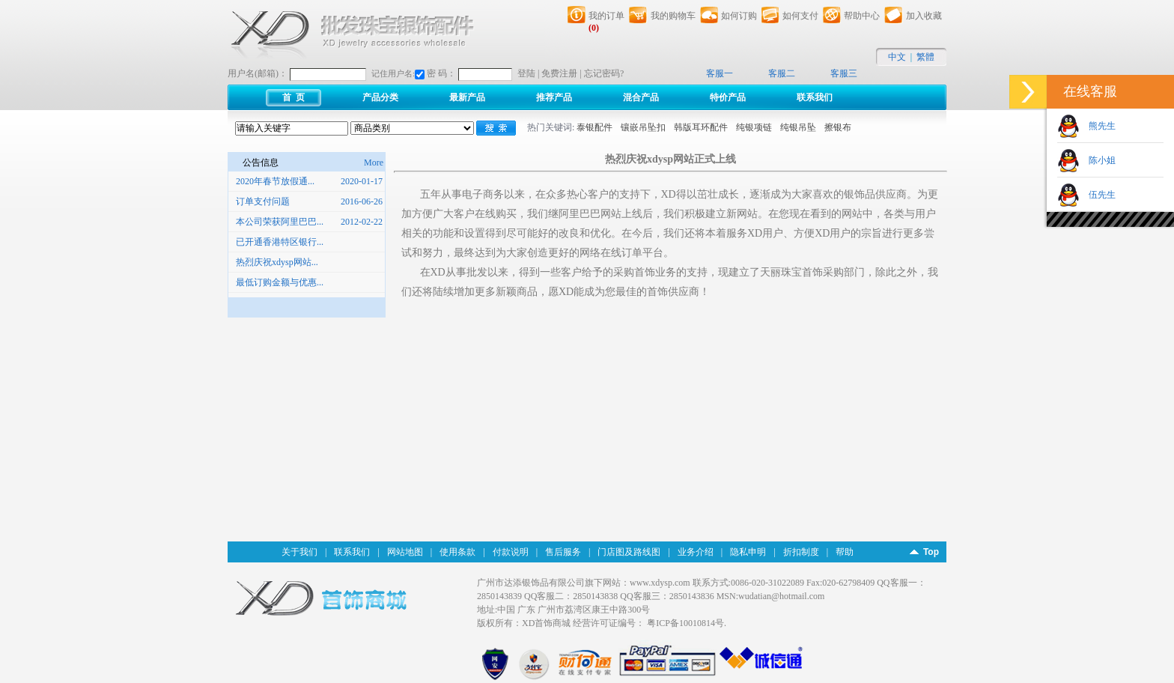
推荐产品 (554, 97)
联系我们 (815, 97)
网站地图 (405, 552)
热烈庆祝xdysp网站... (277, 262)
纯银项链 (754, 127)
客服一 (719, 73)
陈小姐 (1098, 160)
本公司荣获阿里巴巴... (279, 221)
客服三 (843, 73)
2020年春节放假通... (275, 181)
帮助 (845, 552)
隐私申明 (748, 552)
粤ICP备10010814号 (685, 623)
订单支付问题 (263, 201)
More (375, 162)
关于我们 (299, 552)
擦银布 (837, 127)
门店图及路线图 (628, 552)
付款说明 (511, 552)
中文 (897, 57)
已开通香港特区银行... (279, 242)
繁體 (925, 57)
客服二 (781, 73)
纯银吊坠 (798, 127)
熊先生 (1098, 126)
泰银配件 (594, 127)
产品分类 (380, 97)
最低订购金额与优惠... (279, 282)
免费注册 (559, 73)
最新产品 (467, 97)
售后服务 (563, 552)
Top (931, 552)
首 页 (293, 97)
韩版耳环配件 (701, 127)
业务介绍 (696, 552)
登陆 (526, 73)
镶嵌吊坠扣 (643, 127)
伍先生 (1098, 194)
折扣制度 (801, 552)
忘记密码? (604, 73)
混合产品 (641, 97)
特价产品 (728, 97)
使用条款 (457, 552)
